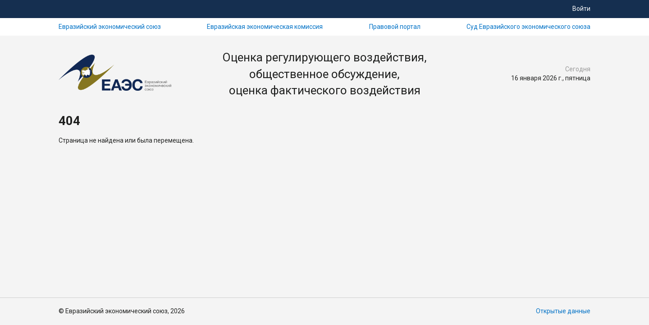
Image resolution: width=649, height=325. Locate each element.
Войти (581, 8)
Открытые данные (563, 311)
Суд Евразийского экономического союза (528, 26)
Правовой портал (394, 26)
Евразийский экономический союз (110, 26)
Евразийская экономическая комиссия (265, 26)
